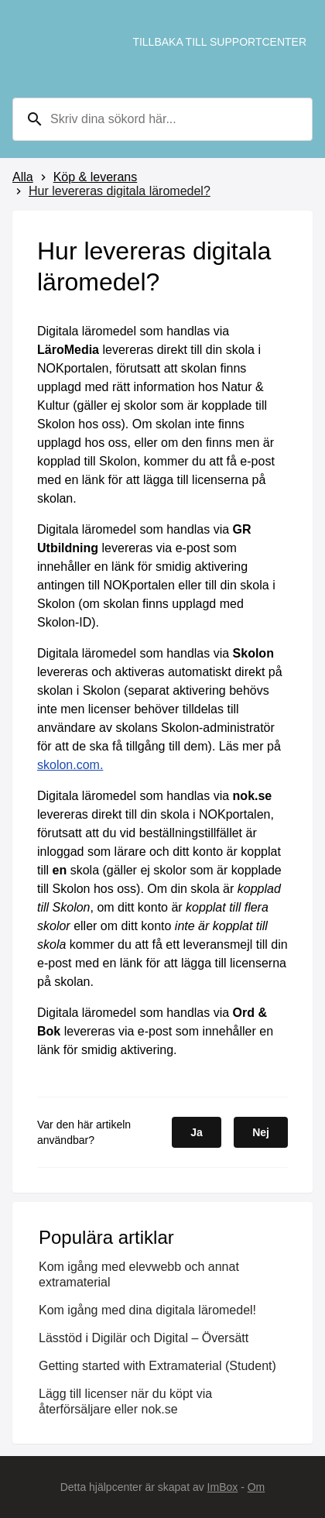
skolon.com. (70, 764)
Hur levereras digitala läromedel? (119, 190)
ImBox (222, 1487)
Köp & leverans (95, 177)
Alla (22, 177)
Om (256, 1487)
